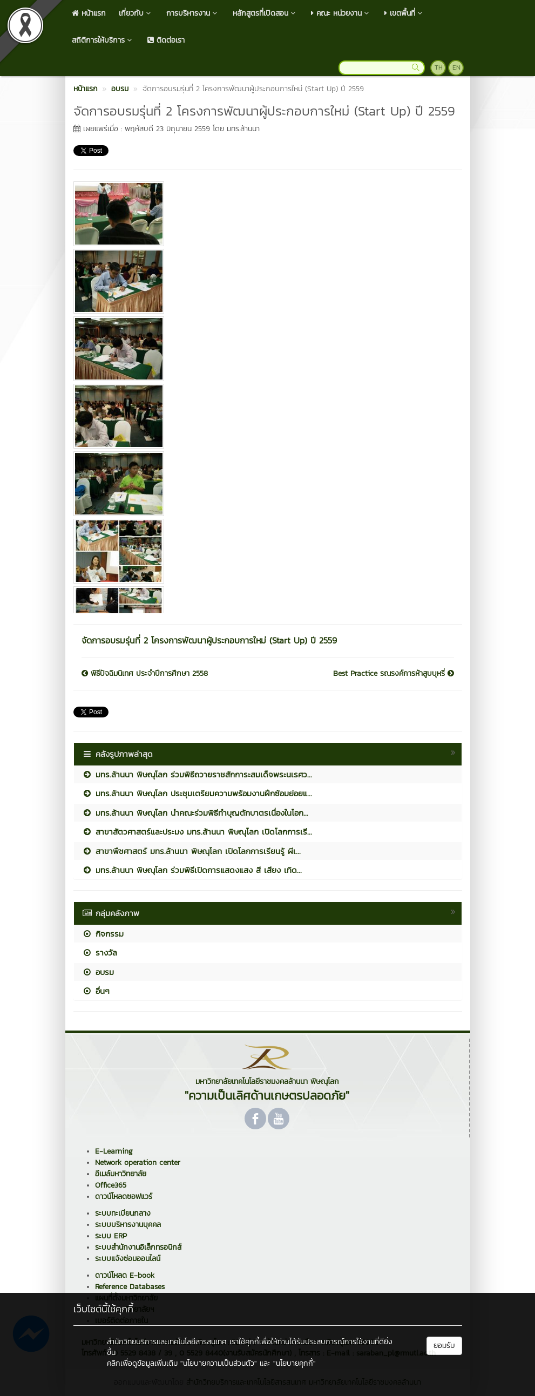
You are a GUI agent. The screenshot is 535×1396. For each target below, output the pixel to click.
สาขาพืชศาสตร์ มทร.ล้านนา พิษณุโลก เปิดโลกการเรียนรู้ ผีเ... (191, 851)
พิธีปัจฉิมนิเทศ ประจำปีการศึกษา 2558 (145, 673)
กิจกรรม (103, 933)
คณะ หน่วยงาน (341, 13)
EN (456, 67)
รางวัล (99, 952)
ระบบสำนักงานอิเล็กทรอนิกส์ (138, 1247)
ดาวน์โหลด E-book (124, 1275)
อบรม (98, 972)
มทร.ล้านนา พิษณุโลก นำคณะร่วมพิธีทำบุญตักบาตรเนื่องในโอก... (195, 813)
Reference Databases (130, 1286)
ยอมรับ (444, 1345)
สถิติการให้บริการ (103, 40)
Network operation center (137, 1162)
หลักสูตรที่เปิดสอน (265, 13)
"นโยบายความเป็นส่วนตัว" (218, 1363)
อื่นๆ (96, 991)
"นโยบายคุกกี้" (294, 1363)
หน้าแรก (89, 13)
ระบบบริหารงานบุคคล (128, 1224)
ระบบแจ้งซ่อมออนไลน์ (127, 1258)
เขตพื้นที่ (404, 13)
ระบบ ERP (111, 1236)
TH (439, 67)
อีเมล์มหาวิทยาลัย (120, 1174)
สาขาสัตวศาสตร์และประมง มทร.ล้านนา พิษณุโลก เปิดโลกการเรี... (197, 831)
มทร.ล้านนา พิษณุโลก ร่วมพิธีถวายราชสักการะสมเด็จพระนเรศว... (197, 774)
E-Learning (114, 1151)
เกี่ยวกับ (136, 13)
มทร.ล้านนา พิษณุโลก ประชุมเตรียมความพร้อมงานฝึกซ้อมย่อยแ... (197, 793)
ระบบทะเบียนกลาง (123, 1213)
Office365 (110, 1185)
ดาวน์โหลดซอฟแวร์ (123, 1196)
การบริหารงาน (193, 13)
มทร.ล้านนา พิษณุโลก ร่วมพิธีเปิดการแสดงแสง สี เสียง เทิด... (192, 870)
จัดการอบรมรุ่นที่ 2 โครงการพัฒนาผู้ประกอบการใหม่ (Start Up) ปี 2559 (209, 640)
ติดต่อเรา (166, 40)
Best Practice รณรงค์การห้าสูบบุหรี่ (393, 673)
